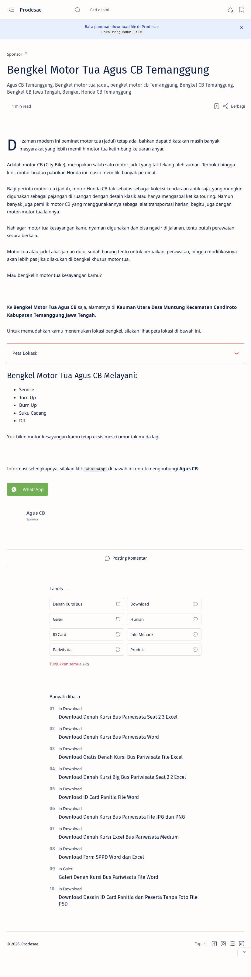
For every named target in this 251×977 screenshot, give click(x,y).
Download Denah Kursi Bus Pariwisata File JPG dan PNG (122, 838)
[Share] (234, 106)
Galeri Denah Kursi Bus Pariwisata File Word (108, 898)
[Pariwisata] (87, 671)
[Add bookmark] (217, 106)
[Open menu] (11, 10)
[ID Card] (87, 656)
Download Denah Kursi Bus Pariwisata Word (109, 758)
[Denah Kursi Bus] (87, 625)
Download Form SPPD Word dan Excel (101, 878)
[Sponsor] (17, 54)
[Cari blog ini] (120, 9)
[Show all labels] (69, 685)
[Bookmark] (241, 10)
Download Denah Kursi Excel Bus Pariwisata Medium (119, 858)
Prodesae (31, 9)
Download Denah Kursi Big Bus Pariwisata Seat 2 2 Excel (122, 798)
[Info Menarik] (164, 656)
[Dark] (230, 10)
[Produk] (164, 671)
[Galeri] (87, 640)
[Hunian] (164, 640)
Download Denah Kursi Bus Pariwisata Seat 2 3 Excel (118, 738)
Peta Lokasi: (26, 368)
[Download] (164, 625)
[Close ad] (244, 952)
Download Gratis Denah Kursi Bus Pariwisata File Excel (121, 778)
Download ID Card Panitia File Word (99, 818)
